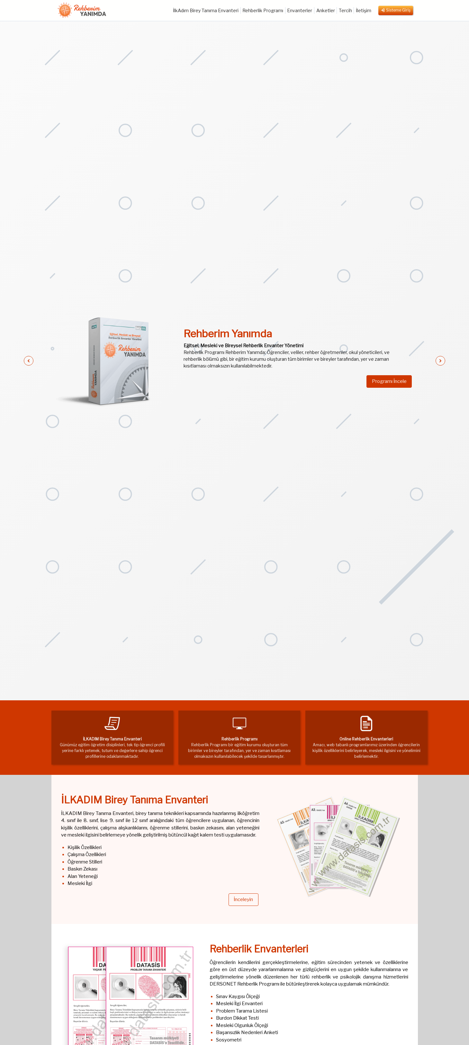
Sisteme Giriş (395, 10)
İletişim (363, 10)
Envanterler (299, 10)
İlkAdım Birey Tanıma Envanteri (206, 10)
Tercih (345, 10)
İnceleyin (243, 900)
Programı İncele (389, 381)
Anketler (325, 10)
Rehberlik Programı (262, 10)
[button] (28, 360)
